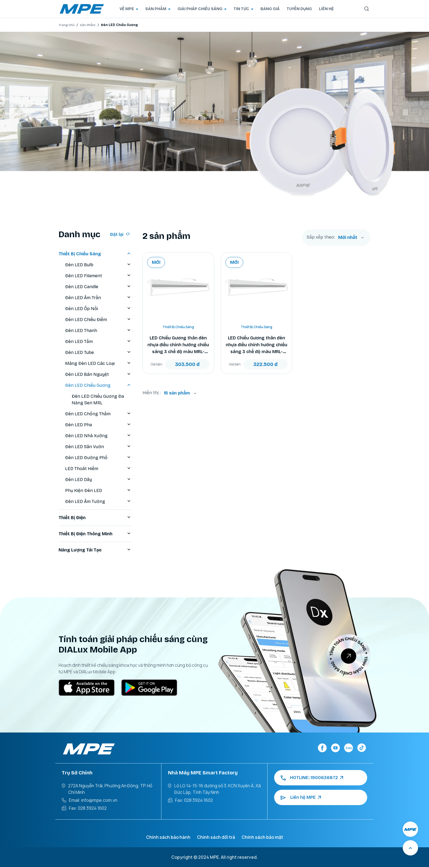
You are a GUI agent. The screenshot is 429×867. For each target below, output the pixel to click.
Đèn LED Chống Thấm (98, 414)
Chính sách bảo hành (168, 837)
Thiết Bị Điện (95, 517)
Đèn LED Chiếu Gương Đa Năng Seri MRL (98, 399)
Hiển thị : (152, 392)
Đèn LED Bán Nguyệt (98, 374)
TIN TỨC (243, 9)
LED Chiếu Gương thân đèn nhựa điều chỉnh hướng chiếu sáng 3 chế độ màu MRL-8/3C (178, 345)
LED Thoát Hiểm (98, 468)
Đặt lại (120, 234)
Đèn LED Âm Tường (98, 501)
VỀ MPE (129, 9)
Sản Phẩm (87, 25)
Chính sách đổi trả (216, 837)
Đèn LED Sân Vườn (98, 446)
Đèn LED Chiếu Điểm (98, 319)
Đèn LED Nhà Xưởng (98, 436)
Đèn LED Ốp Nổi (98, 308)
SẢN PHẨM (157, 9)
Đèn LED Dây (98, 479)
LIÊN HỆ (326, 9)
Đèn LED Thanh (98, 330)
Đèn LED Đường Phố (98, 457)
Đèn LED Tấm (98, 341)
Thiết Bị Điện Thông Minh (95, 534)
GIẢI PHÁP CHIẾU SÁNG (202, 9)
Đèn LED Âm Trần (98, 297)
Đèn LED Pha (98, 425)
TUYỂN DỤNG (299, 9)
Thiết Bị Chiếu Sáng (95, 254)
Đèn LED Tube (98, 352)
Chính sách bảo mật (262, 837)
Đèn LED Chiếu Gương (98, 385)
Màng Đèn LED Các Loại (98, 363)
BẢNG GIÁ (270, 9)
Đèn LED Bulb (98, 265)
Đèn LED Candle (98, 287)
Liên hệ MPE (301, 797)
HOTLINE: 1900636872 (312, 777)
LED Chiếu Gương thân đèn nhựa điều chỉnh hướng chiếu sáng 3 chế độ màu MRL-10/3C (256, 345)
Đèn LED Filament (98, 276)
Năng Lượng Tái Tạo (95, 550)
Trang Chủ (66, 25)
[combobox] (351, 237)
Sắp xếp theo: (321, 237)
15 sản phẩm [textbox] (177, 393)
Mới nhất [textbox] (347, 237)
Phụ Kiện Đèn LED (98, 490)
